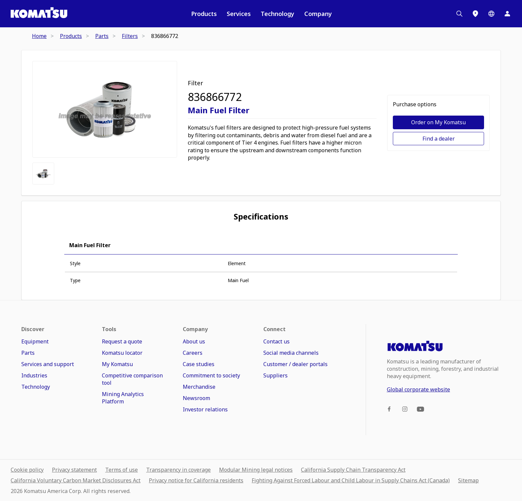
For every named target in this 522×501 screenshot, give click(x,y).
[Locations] (475, 14)
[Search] (459, 14)
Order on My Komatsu (438, 122)
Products (204, 14)
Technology (277, 14)
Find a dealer (438, 138)
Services (239, 14)
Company (318, 14)
